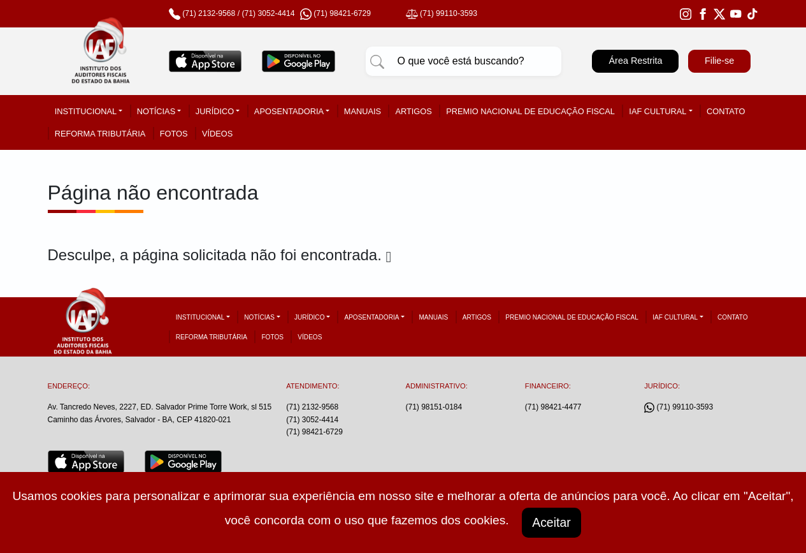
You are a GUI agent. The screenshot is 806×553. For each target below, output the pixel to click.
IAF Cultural (657, 111)
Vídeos (217, 133)
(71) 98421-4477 (553, 406)
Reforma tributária (100, 133)
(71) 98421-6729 (314, 431)
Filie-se (719, 60)
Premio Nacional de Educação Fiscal (530, 111)
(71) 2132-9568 (208, 13)
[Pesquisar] (377, 61)
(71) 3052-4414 (267, 13)
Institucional (86, 111)
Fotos (174, 133)
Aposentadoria (289, 111)
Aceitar (552, 522)
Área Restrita (635, 60)
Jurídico (215, 111)
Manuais (362, 111)
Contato (726, 111)
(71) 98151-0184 (433, 406)
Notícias (156, 111)
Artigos (413, 111)
